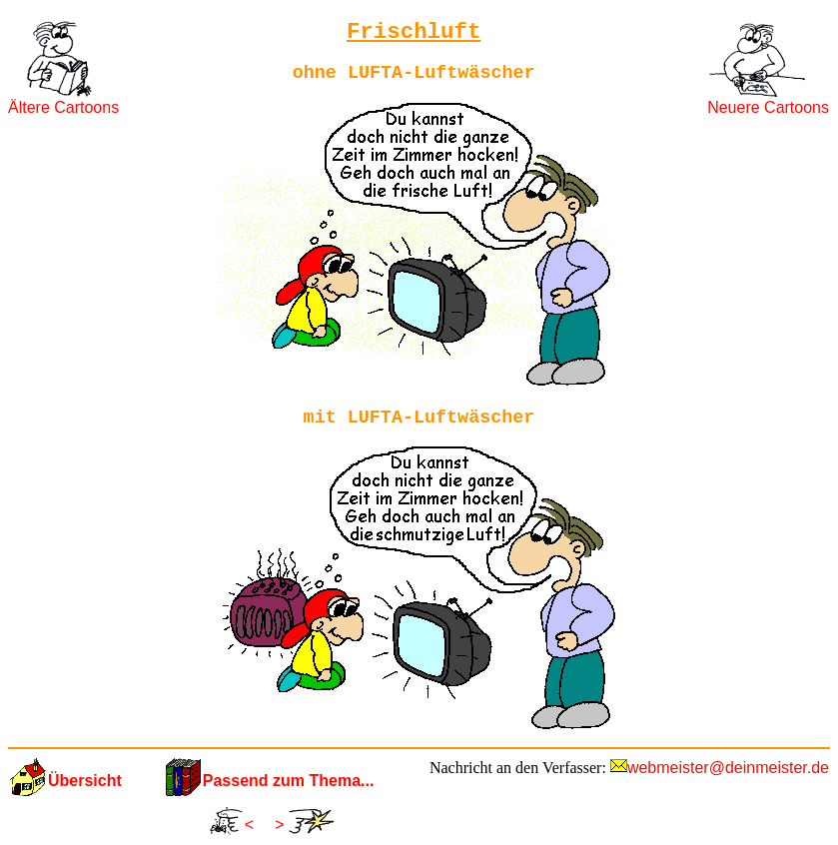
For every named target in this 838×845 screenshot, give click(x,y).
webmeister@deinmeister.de (728, 767)
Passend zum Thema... (289, 780)
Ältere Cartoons (63, 107)
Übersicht (85, 780)
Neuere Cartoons (768, 107)
